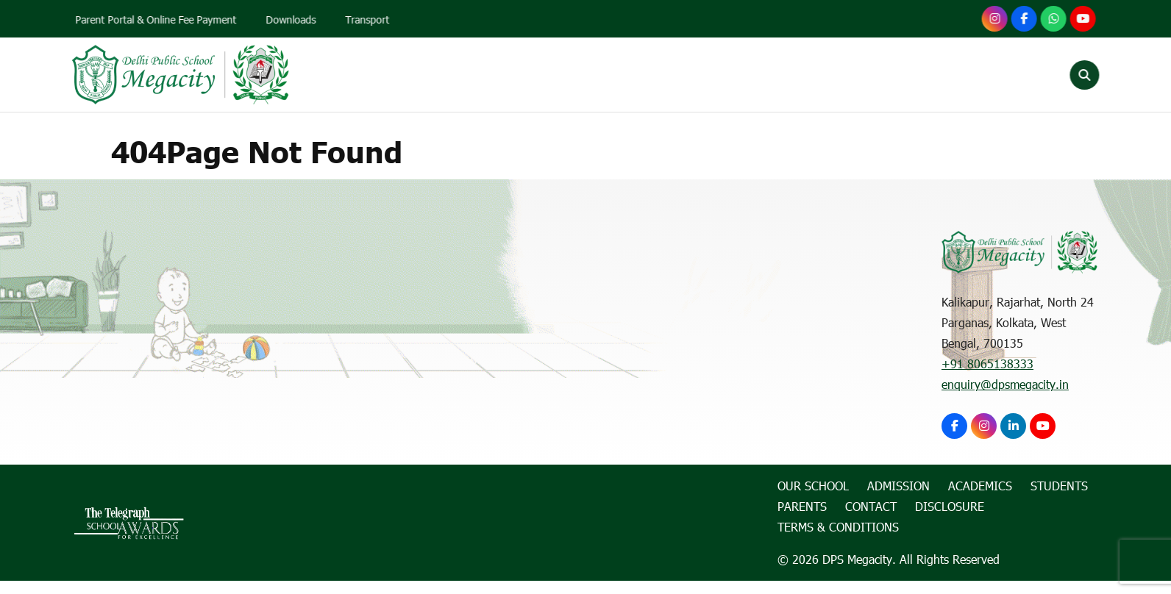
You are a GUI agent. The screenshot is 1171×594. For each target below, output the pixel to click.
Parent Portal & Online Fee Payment (158, 19)
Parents (898, 74)
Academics (725, 74)
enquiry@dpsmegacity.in (1005, 384)
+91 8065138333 (987, 363)
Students (815, 74)
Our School (534, 74)
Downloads (293, 19)
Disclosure (949, 506)
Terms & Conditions (838, 526)
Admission (631, 74)
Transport (370, 19)
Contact (977, 74)
